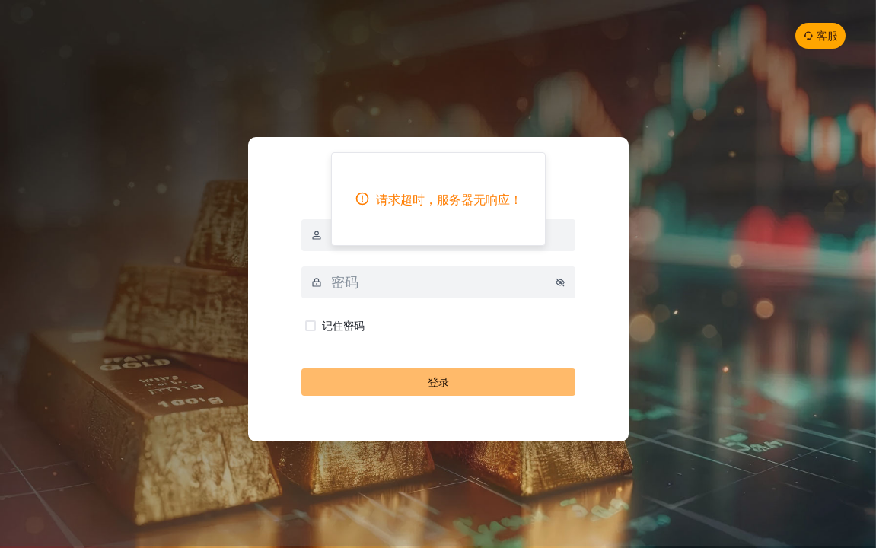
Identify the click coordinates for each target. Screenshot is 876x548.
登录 (438, 381)
